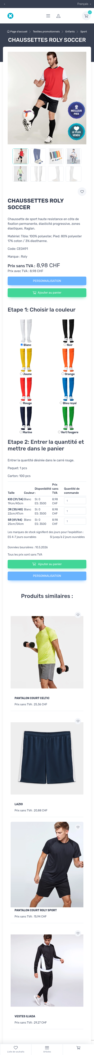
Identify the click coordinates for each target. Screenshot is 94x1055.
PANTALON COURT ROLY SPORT (36, 910)
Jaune (26, 374)
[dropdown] (4, 4)
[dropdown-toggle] (86, 15)
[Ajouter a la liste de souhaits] (78, 615)
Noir (68, 345)
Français (83, 4)
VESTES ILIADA (25, 1016)
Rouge (26, 403)
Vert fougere (68, 432)
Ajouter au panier (47, 292)
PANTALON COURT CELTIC (32, 698)
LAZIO (19, 804)
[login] (66, 15)
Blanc (25, 345)
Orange (68, 374)
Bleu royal (68, 403)
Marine (26, 432)
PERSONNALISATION (47, 281)
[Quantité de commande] (75, 500)
